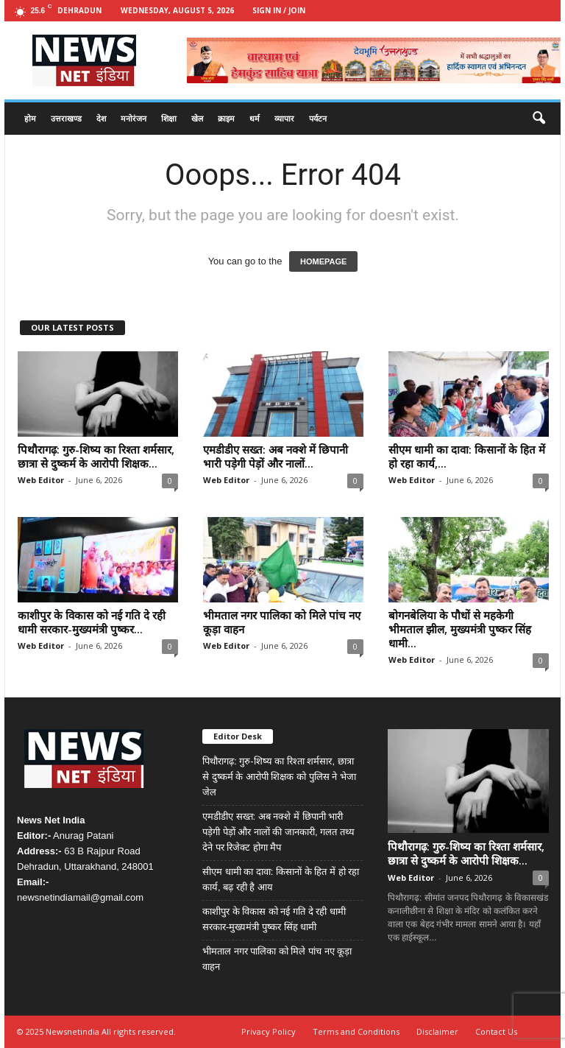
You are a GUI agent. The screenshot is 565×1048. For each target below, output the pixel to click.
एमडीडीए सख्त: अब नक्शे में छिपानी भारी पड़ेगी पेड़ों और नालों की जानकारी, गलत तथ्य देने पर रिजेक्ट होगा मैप (278, 832)
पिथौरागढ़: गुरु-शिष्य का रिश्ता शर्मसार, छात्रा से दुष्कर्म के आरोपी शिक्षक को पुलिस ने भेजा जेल (279, 777)
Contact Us (496, 1031)
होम (30, 118)
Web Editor (41, 479)
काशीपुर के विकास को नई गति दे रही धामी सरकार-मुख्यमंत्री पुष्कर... (92, 622)
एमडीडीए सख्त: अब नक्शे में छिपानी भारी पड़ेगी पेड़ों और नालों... (275, 456)
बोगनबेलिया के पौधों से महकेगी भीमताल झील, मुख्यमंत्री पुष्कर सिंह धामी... (459, 629)
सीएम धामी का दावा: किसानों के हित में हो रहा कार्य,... (466, 456)
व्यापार (284, 118)
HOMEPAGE (323, 261)
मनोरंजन (133, 118)
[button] (538, 118)
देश (101, 118)
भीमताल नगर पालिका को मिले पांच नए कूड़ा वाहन (281, 622)
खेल (197, 118)
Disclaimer (437, 1031)
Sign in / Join (278, 10)
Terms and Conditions (356, 1031)
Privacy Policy (268, 1031)
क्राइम (226, 118)
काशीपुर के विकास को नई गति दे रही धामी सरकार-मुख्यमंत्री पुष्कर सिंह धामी (274, 919)
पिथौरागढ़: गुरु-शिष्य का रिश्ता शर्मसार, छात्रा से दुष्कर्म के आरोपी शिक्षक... (96, 456)
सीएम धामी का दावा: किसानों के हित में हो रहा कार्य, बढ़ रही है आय (280, 879)
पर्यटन (318, 118)
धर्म (254, 118)
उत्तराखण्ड (66, 118)
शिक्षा (169, 118)
